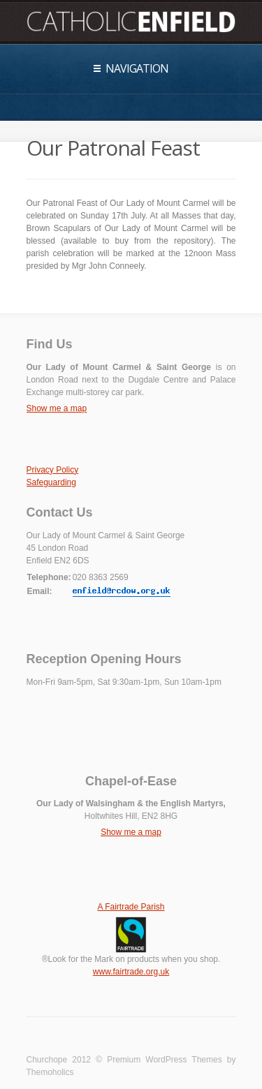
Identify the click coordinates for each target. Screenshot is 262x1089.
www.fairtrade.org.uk (131, 972)
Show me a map (57, 408)
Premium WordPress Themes (164, 1060)
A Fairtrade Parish (130, 907)
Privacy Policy (53, 470)
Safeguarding (51, 482)
